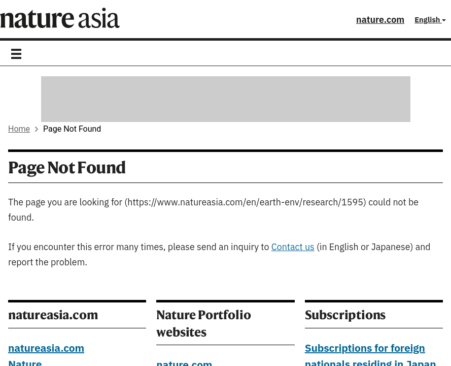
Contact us (293, 247)
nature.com (380, 20)
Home (19, 129)
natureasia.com (46, 348)
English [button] (430, 20)
